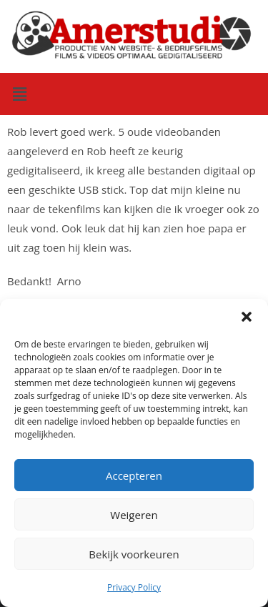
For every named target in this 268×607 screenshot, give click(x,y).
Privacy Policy (134, 587)
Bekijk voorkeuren (134, 554)
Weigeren (133, 515)
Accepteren (134, 475)
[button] (246, 317)
